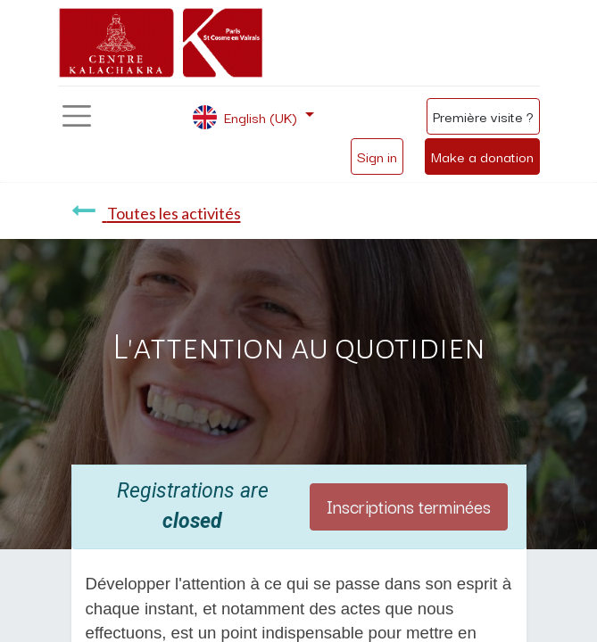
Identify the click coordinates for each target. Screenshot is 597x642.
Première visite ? (483, 116)
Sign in (377, 156)
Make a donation (482, 156)
